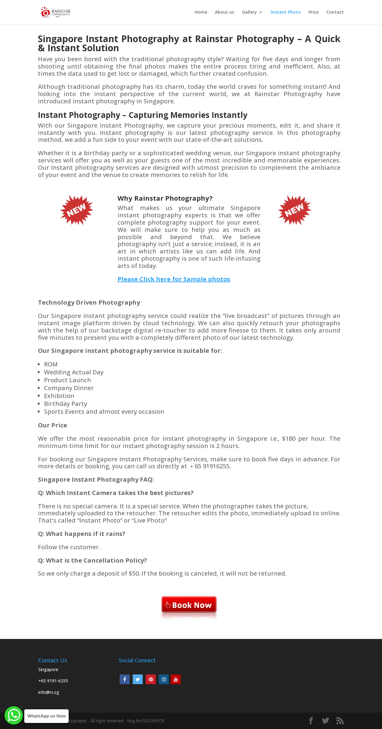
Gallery (249, 12)
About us (224, 12)
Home (201, 12)
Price (314, 12)
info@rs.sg (48, 692)
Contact (335, 12)
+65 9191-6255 (53, 681)
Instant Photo (286, 12)
